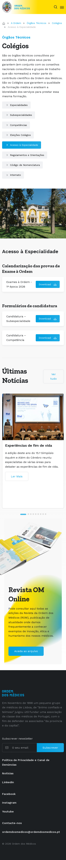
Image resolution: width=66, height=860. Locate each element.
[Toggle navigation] (62, 7)
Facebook (8, 794)
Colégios (57, 23)
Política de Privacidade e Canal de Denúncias (25, 762)
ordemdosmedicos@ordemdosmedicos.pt (31, 832)
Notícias (8, 773)
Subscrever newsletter (17, 738)
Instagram (9, 802)
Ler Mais (17, 476)
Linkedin (8, 782)
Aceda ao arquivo (26, 651)
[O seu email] (24, 747)
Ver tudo (53, 377)
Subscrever (50, 747)
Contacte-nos (12, 823)
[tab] (23, 514)
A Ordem (16, 23)
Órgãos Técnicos (36, 23)
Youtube (8, 811)
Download (48, 284)
